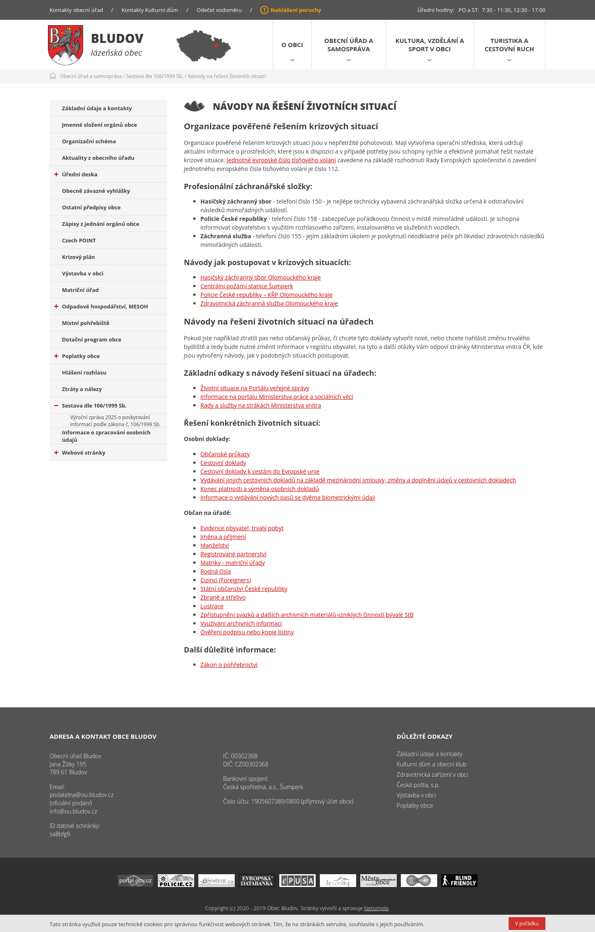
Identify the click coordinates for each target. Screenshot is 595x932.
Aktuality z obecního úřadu (98, 157)
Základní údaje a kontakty (97, 108)
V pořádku (527, 923)
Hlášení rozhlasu (84, 372)
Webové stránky (79, 452)
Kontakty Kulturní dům (149, 10)
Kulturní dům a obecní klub (431, 764)
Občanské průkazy (225, 454)
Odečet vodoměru (219, 10)
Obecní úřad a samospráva (348, 44)
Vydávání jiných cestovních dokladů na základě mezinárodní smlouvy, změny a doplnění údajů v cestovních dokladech (358, 480)
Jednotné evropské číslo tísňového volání (281, 160)
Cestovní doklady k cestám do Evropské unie (259, 471)
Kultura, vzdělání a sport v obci (429, 44)
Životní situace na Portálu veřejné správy (254, 388)
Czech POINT (79, 240)
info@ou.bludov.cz (73, 811)
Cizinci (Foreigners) (225, 580)
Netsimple (376, 908)
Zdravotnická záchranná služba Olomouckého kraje (269, 303)
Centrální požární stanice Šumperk (246, 286)
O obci (292, 44)
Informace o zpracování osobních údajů (106, 436)
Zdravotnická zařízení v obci (432, 774)
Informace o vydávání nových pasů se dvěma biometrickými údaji (287, 497)
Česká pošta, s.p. (418, 785)
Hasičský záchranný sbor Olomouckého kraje (260, 277)
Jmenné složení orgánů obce (99, 124)
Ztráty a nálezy (82, 389)
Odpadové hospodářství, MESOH (101, 306)
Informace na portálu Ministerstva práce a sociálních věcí (276, 397)
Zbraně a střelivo (222, 597)
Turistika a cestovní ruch (509, 44)
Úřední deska (76, 174)
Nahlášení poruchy (296, 10)
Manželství (214, 545)
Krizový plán (78, 257)
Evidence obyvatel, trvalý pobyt (241, 528)
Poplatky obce (77, 356)
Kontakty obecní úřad (76, 10)
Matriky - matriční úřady (232, 563)
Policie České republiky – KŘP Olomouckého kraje (266, 295)
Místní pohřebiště (85, 323)
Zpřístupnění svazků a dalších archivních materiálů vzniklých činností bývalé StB (307, 615)
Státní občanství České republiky (243, 589)
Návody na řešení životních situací (227, 76)
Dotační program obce (91, 339)
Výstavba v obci (82, 273)
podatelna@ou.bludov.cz (82, 795)
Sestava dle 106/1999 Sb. (155, 76)
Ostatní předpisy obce (91, 207)
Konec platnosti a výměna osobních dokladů (259, 489)
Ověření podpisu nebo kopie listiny (247, 632)
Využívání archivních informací (241, 623)
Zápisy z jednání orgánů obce (100, 224)
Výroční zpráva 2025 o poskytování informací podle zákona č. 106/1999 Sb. (115, 421)
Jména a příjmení (223, 537)
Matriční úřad (80, 290)
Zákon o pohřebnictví (228, 665)
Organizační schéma (89, 141)
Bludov (117, 38)
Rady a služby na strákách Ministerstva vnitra (260, 405)
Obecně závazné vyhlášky (96, 190)
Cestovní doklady (223, 463)
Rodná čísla (215, 571)
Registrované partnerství (233, 554)
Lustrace (212, 606)
